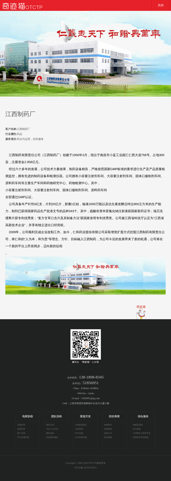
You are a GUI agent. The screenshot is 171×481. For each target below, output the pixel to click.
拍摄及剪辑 (138, 425)
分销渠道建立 (81, 425)
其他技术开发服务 (141, 437)
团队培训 (50, 425)
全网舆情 (108, 429)
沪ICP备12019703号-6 (85, 467)
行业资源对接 (81, 437)
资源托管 (21, 429)
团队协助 (50, 433)
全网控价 (108, 425)
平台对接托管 (23, 437)
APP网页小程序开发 (141, 433)
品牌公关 (108, 433)
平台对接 (79, 433)
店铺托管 (21, 425)
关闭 (161, 5)
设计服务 (137, 429)
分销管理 (79, 429)
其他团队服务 (52, 437)
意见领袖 (108, 437)
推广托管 (21, 433)
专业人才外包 (52, 429)
